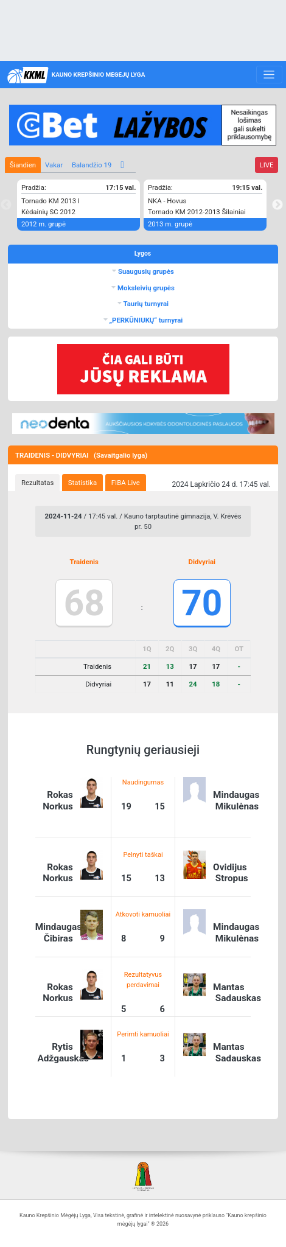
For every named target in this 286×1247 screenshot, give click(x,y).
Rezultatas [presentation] (37, 482)
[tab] (37, 482)
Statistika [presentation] (82, 482)
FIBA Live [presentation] (125, 482)
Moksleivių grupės (145, 288)
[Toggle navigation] (269, 75)
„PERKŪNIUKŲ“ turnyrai (145, 320)
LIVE (267, 165)
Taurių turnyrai (145, 303)
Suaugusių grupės (145, 271)
